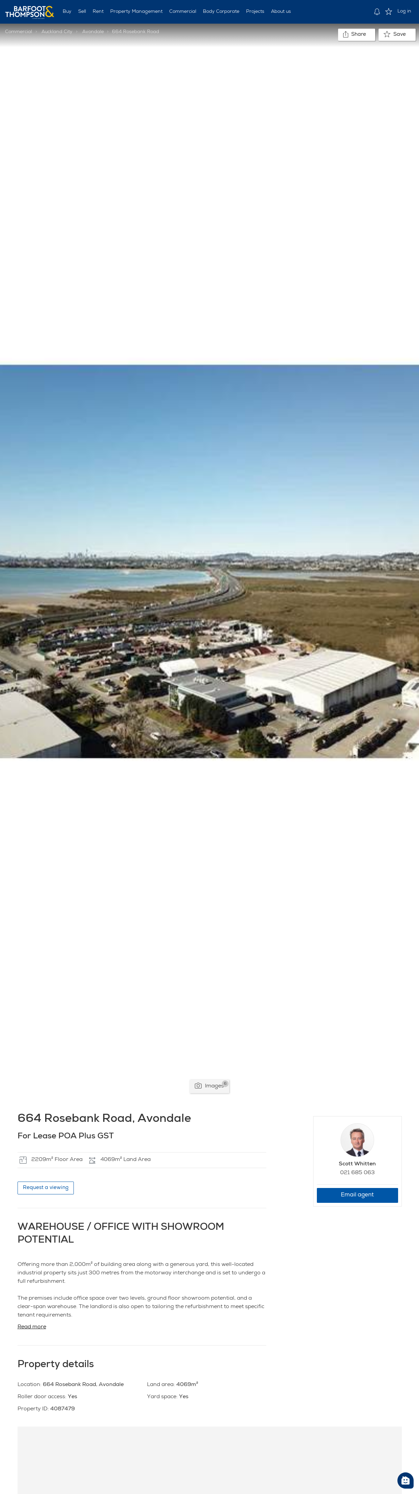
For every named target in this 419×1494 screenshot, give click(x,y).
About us (281, 11)
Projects (255, 11)
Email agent (357, 1195)
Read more (32, 1327)
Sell (82, 11)
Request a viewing (45, 1187)
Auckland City (56, 32)
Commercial (182, 11)
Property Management (136, 11)
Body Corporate (221, 11)
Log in (404, 11)
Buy (67, 11)
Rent (98, 11)
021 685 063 (357, 1173)
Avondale (93, 32)
